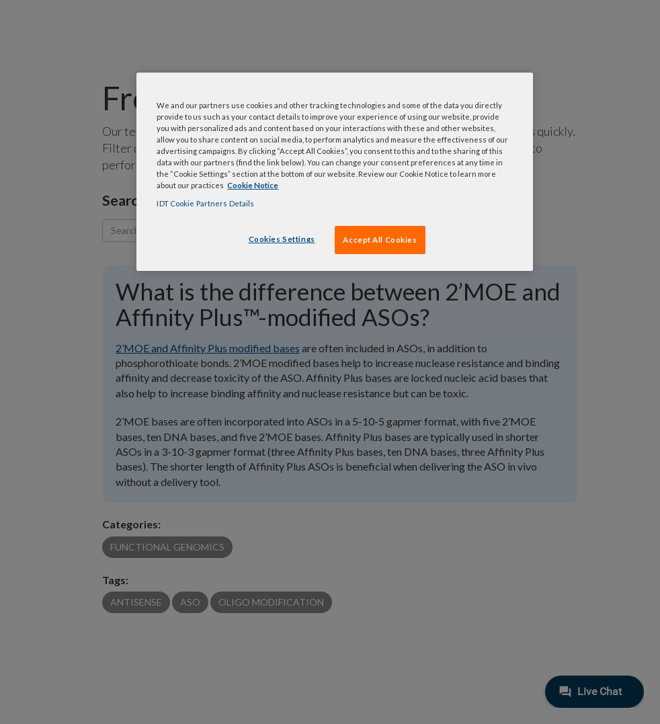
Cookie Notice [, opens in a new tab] (252, 185)
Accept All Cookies (380, 239)
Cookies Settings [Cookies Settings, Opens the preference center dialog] (282, 239)
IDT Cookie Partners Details (205, 203)
